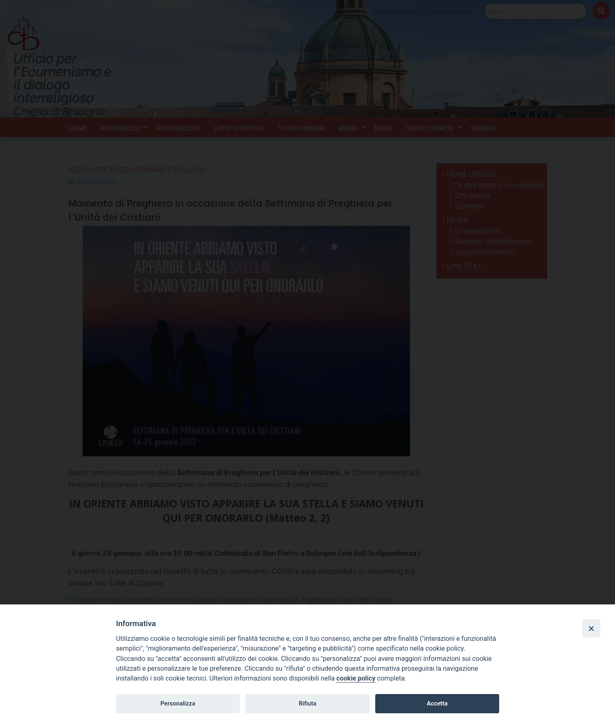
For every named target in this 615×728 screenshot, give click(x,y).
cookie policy (355, 678)
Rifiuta (307, 703)
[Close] (591, 628)
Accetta (437, 703)
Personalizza (177, 703)
